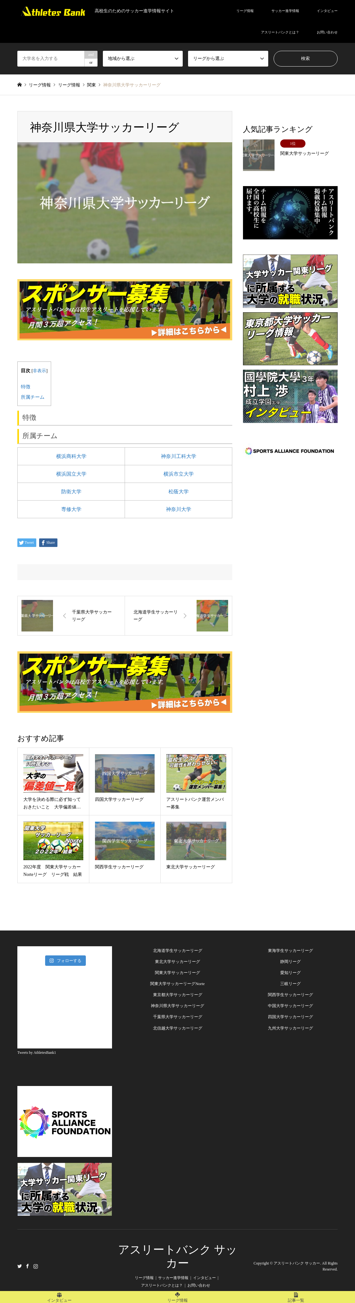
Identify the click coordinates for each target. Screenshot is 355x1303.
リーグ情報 (245, 11)
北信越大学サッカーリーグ (177, 1028)
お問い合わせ (327, 32)
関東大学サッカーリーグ (177, 972)
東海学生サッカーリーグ (290, 950)
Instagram (35, 1266)
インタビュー (327, 11)
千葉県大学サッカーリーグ (177, 1016)
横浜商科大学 (71, 456)
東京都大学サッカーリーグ (177, 994)
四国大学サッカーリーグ (290, 1016)
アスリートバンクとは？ (280, 32)
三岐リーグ (290, 983)
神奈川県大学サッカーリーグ (177, 1005)
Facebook (27, 1266)
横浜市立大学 (178, 474)
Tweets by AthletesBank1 (36, 1052)
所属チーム (32, 397)
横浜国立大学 (71, 474)
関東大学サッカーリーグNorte (177, 983)
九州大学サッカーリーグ (290, 1028)
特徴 (25, 386)
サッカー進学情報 (285, 11)
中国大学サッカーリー (288, 1005)
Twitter (19, 1266)
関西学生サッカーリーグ (290, 994)
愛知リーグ (290, 972)
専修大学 (71, 509)
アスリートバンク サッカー (297, 1263)
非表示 (39, 370)
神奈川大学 (178, 509)
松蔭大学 (179, 491)
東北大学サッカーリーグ (177, 961)
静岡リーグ (290, 961)
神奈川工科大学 (178, 456)
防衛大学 (71, 491)
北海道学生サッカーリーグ (177, 950)
